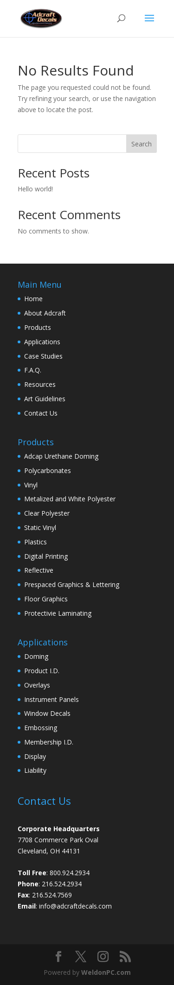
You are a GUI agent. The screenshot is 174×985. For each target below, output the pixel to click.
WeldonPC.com (106, 972)
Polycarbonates (47, 470)
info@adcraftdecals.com (75, 906)
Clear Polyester (47, 513)
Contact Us (41, 413)
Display (35, 756)
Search (141, 143)
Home (33, 298)
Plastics (35, 541)
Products (37, 327)
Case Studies (43, 356)
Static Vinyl (40, 527)
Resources (40, 384)
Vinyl (31, 484)
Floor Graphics (46, 598)
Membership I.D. (48, 742)
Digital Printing (46, 556)
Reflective (38, 570)
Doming (36, 656)
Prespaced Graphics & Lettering (71, 584)
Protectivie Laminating (57, 613)
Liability (35, 770)
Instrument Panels (51, 699)
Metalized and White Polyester (70, 498)
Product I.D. (41, 670)
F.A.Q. (32, 370)
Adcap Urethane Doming (61, 456)
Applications (42, 341)
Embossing (40, 727)
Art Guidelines (44, 398)
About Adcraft (45, 313)
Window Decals (47, 713)
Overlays (37, 685)
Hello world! (35, 188)
